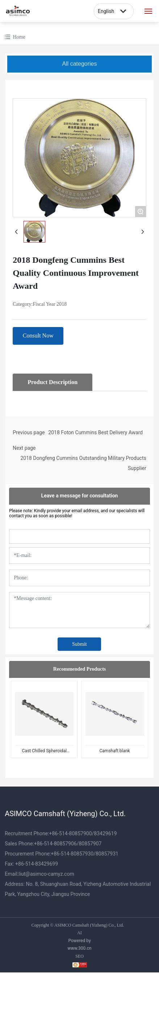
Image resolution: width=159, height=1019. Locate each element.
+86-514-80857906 (55, 843)
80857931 (107, 854)
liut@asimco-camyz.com (46, 874)
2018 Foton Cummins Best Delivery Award (95, 432)
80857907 (90, 843)
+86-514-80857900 (70, 833)
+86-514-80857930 (72, 854)
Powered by (79, 940)
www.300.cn (80, 948)
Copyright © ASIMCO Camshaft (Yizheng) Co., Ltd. (78, 925)
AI (79, 932)
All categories (79, 64)
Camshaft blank (115, 750)
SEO (79, 956)
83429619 (105, 833)
